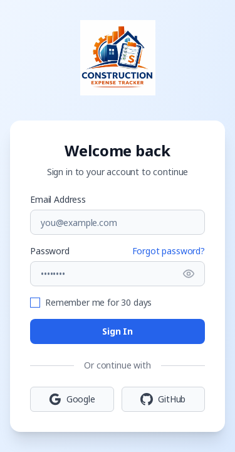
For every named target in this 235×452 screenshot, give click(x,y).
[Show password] (188, 273)
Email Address (58, 199)
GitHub (162, 399)
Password (50, 251)
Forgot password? (168, 251)
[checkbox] (35, 303)
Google (72, 399)
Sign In (117, 331)
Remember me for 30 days (98, 302)
